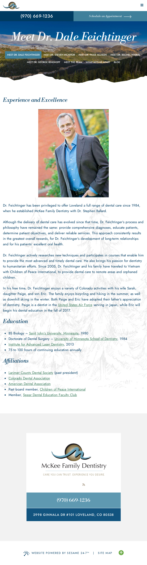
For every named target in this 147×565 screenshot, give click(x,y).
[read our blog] (84, 485)
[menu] (142, 5)
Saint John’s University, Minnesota (53, 333)
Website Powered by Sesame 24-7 (56, 553)
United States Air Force (75, 304)
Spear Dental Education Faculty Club (50, 394)
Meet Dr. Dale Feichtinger (23, 55)
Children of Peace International (62, 389)
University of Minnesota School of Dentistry (85, 338)
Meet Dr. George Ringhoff (43, 62)
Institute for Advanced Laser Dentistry (36, 344)
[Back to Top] (121, 553)
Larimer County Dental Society (31, 372)
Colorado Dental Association (29, 378)
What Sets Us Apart (98, 62)
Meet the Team (73, 62)
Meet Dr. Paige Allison (93, 55)
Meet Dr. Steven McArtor (59, 55)
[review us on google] (73, 485)
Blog (117, 62)
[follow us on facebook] (63, 485)
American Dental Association (30, 383)
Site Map (105, 553)
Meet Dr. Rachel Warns (125, 55)
